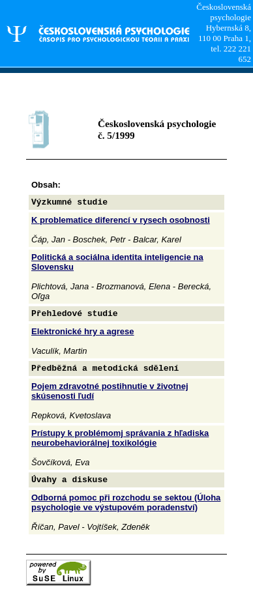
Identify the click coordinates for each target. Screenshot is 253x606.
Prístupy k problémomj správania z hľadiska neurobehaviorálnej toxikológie (120, 438)
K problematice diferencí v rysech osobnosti (120, 220)
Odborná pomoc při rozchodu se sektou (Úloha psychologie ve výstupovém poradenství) (125, 502)
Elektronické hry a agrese (82, 331)
